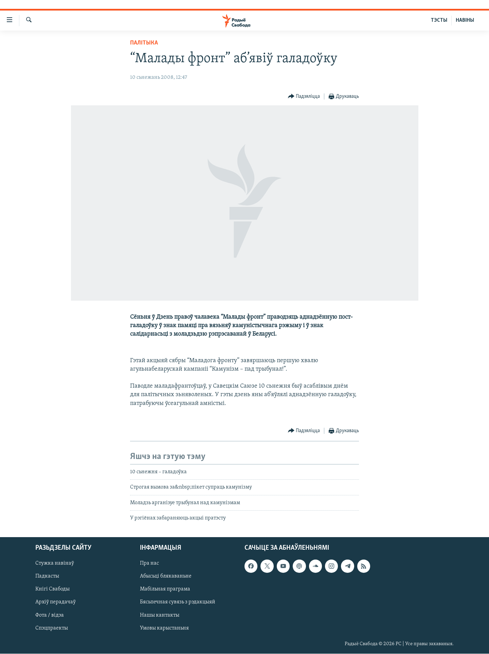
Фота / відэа (49, 615)
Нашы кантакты (159, 615)
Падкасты (47, 576)
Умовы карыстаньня (164, 628)
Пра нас (149, 563)
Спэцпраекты (51, 628)
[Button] (304, 96)
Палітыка (144, 43)
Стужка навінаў (54, 563)
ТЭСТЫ (439, 20)
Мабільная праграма (165, 589)
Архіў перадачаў (55, 602)
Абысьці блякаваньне (166, 576)
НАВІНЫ (465, 20)
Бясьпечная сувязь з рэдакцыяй (177, 602)
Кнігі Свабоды (52, 589)
